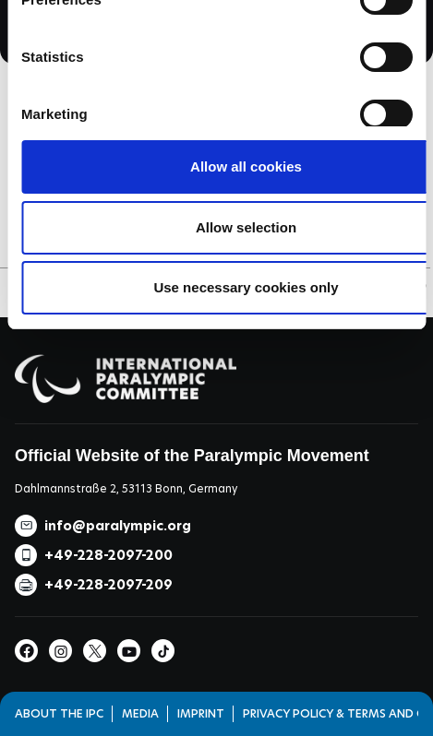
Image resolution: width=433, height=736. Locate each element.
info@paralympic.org (117, 525)
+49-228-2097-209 (108, 585)
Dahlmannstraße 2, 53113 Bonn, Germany (126, 488)
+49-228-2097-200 (108, 555)
